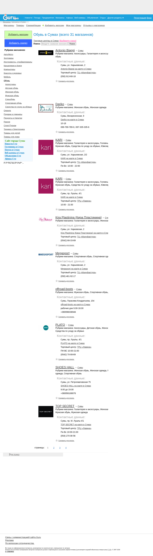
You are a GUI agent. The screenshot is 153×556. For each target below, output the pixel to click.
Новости (28, 18)
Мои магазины (73, 25)
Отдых (103, 18)
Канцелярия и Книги (13, 66)
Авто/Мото (8, 54)
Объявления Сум (13, 156)
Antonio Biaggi (65, 50)
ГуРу (109, 549)
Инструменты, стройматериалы (18, 62)
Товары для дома (11, 137)
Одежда (7, 110)
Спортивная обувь (13, 103)
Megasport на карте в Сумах (74, 269)
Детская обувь (11, 88)
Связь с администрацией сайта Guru (23, 537)
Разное (7, 122)
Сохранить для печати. (66, 81)
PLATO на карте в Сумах (73, 343)
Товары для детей (12, 133)
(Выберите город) (67, 41)
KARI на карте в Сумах (72, 158)
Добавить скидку (18, 43)
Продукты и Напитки (13, 118)
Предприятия (48, 18)
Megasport (62, 253)
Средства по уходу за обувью (18, 107)
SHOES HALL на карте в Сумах (76, 386)
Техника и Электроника (14, 129)
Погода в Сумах (12, 150)
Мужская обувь (12, 95)
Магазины (60, 18)
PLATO (60, 324)
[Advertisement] (76, 6)
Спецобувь (10, 99)
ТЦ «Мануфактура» (86, 72)
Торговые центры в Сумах (46, 41)
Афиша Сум (10, 159)
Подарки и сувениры (13, 114)
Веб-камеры (79, 18)
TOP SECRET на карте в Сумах (76, 424)
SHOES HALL (64, 367)
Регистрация (140, 18)
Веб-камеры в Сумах (14, 153)
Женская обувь (12, 92)
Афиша (69, 18)
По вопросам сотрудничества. (19, 543)
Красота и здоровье (13, 73)
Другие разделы (115, 18)
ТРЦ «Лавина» (84, 201)
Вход (149, 18)
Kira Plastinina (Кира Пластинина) (78, 217)
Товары (20, 25)
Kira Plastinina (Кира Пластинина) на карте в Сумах (85, 233)
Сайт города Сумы (15, 141)
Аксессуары (10, 84)
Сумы (81, 50)
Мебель (7, 77)
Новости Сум (11, 144)
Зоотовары (9, 58)
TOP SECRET (64, 406)
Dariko (59, 104)
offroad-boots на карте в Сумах (75, 304)
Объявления (92, 18)
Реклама (9, 540)
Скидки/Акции (33, 25)
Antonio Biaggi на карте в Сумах (76, 69)
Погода (37, 18)
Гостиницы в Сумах (14, 147)
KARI (58, 139)
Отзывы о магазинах (94, 25)
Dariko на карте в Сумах (72, 119)
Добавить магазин (54, 25)
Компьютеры (9, 69)
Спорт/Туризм (10, 125)
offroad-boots (64, 289)
